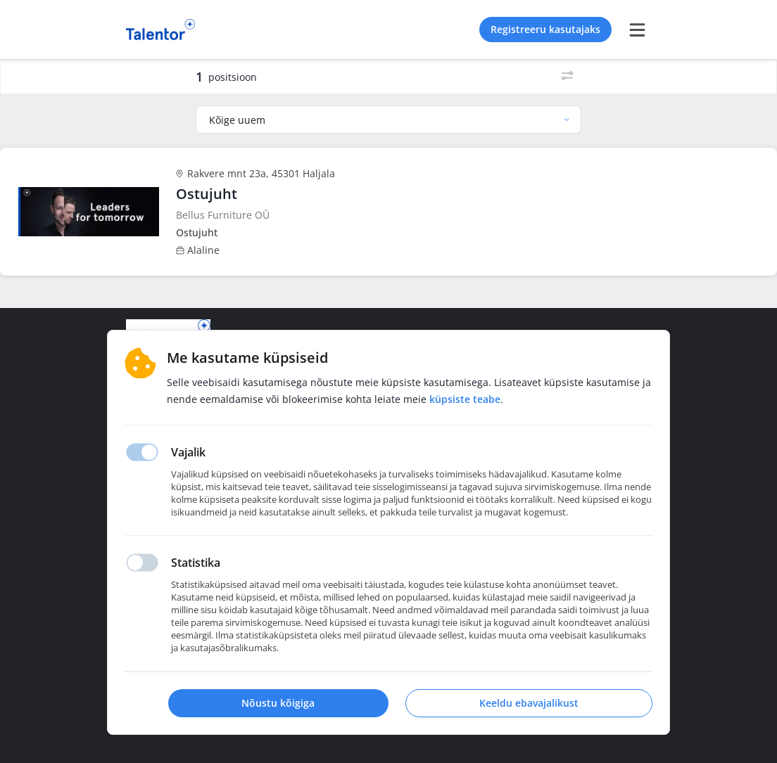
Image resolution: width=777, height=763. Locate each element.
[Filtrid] (567, 77)
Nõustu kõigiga (278, 703)
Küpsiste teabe (464, 399)
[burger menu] (637, 29)
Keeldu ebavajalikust (529, 703)
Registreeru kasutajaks (545, 29)
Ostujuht (206, 193)
